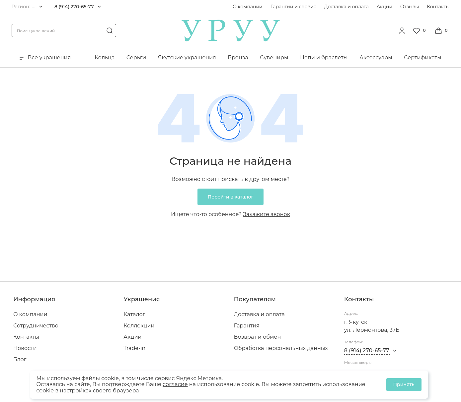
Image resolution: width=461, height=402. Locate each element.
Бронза (238, 57)
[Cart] (442, 30)
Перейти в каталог (231, 197)
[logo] (230, 39)
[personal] (402, 30)
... (34, 7)
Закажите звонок (266, 214)
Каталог (134, 314)
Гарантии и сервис (293, 7)
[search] (110, 30)
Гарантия (247, 325)
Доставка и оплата (346, 7)
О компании (248, 7)
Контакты (438, 7)
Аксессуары (375, 57)
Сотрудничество (35, 325)
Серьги (136, 57)
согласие (175, 384)
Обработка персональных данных (281, 348)
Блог (19, 359)
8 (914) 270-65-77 (74, 7)
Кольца (105, 57)
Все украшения (44, 58)
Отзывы (409, 7)
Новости (25, 348)
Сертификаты (422, 57)
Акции (384, 7)
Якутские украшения (187, 57)
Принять (404, 384)
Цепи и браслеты (323, 57)
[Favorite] (420, 30)
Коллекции (138, 325)
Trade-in (134, 348)
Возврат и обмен (257, 337)
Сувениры (274, 57)
